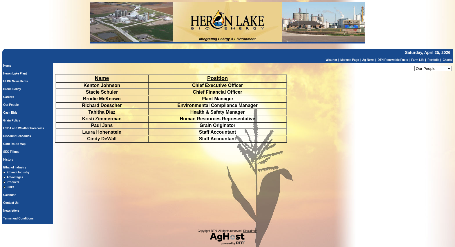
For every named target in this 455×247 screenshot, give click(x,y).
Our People (11, 104)
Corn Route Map (14, 144)
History (8, 159)
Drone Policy (12, 89)
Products (13, 182)
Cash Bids (10, 112)
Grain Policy (11, 120)
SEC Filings (11, 151)
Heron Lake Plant (15, 73)
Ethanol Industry (14, 167)
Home (7, 65)
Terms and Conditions (18, 218)
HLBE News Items (15, 81)
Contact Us (11, 202)
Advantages (15, 177)
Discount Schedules (17, 136)
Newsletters (11, 210)
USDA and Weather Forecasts (23, 128)
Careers (8, 97)
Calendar (9, 195)
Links (10, 187)
